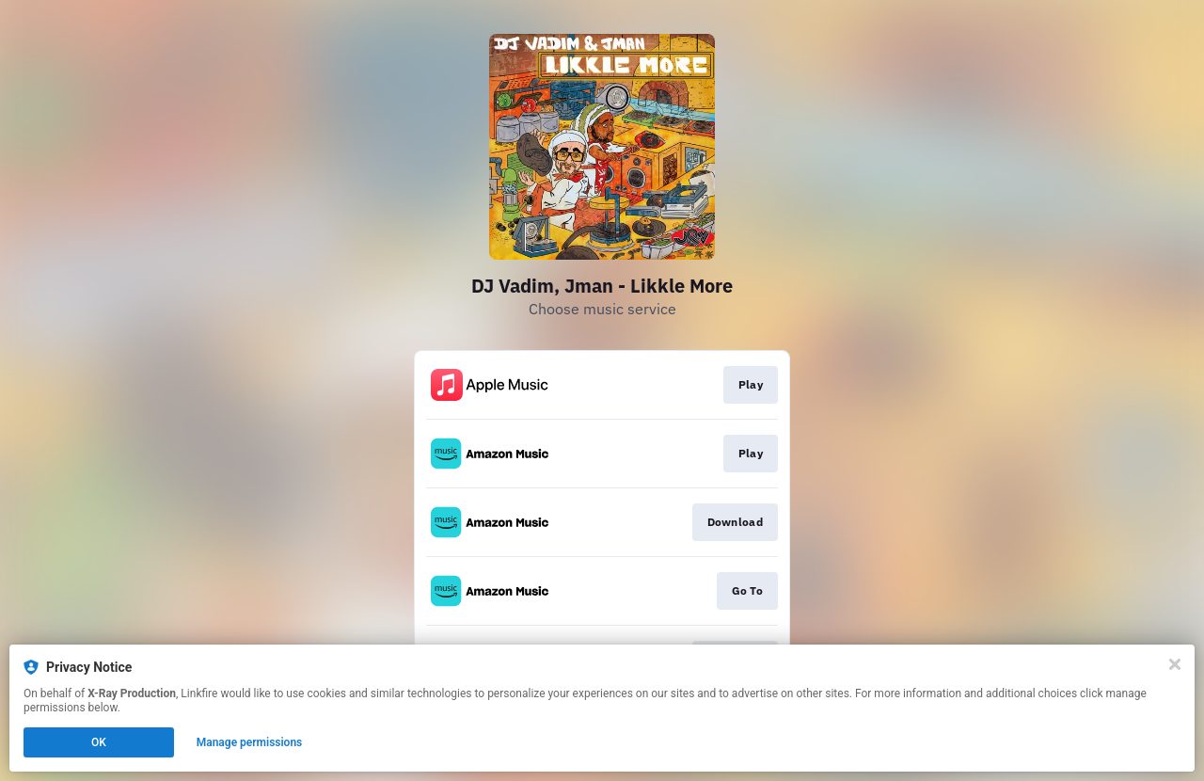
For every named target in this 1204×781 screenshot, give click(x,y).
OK (98, 742)
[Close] (1175, 664)
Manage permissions (250, 742)
